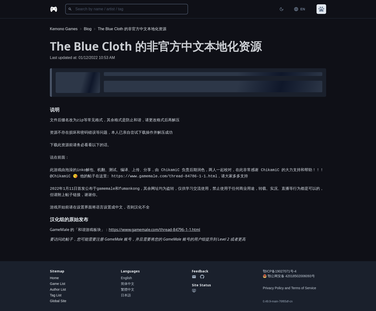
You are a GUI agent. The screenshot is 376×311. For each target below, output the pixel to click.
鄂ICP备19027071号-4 (279, 271)
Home (54, 278)
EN (299, 9)
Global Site (58, 301)
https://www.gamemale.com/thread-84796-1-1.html (154, 229)
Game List (57, 284)
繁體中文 (127, 289)
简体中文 (127, 284)
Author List (58, 289)
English (126, 278)
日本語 (126, 295)
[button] (321, 9)
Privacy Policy (273, 288)
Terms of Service (303, 288)
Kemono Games (64, 29)
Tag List (55, 295)
